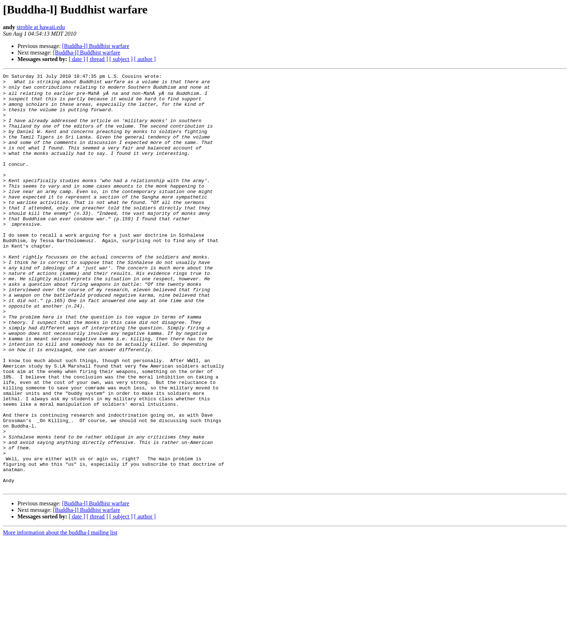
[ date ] (77, 59)
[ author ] (145, 59)
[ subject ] (121, 59)
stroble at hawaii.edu (41, 27)
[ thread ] (97, 59)
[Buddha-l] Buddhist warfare (95, 46)
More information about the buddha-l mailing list (60, 615)
